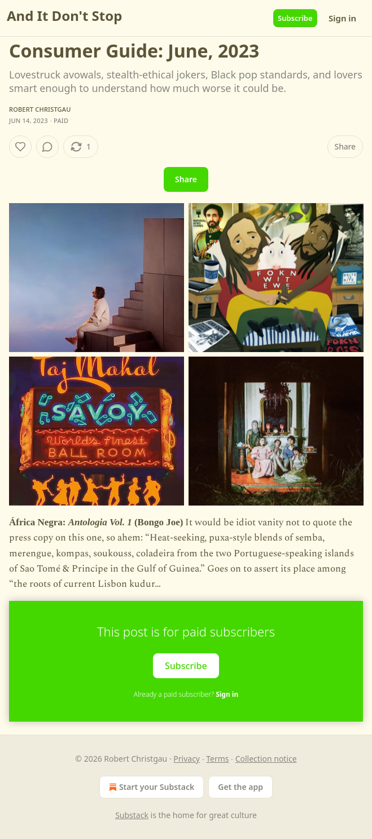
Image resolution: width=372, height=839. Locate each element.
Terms (217, 758)
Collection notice (266, 758)
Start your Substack (150, 787)
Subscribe (295, 18)
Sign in (342, 18)
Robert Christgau (40, 109)
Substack (131, 815)
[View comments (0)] (47, 146)
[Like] (20, 146)
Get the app (240, 786)
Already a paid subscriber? (186, 694)
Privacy (186, 758)
